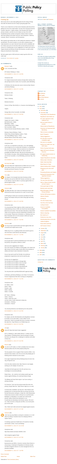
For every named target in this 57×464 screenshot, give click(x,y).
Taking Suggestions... (45, 136)
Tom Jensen (41, 99)
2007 (40, 254)
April (42, 241)
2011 (40, 106)
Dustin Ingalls (41, 95)
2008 (40, 252)
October (43, 228)
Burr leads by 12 (44, 215)
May (42, 239)
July (42, 234)
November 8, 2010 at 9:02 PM (14, 324)
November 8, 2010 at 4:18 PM (14, 89)
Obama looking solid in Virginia (47, 166)
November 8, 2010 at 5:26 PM (14, 114)
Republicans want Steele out (47, 116)
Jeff (5, 328)
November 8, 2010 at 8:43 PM (14, 311)
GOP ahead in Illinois (45, 225)
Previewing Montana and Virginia (48, 172)
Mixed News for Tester (45, 164)
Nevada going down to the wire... (48, 219)
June (42, 237)
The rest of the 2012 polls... (46, 180)
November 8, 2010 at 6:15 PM (14, 184)
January (43, 247)
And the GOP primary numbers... (48, 194)
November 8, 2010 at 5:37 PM (14, 139)
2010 (40, 108)
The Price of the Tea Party (46, 202)
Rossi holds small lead (45, 223)
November (43, 112)
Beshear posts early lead (46, 188)
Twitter (44, 19)
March (42, 243)
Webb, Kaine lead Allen (46, 162)
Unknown (7, 188)
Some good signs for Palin (46, 186)
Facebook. (50, 19)
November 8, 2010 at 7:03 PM (14, 219)
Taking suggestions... (45, 178)
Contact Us (40, 262)
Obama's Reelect (44, 196)
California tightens (44, 221)
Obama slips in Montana (46, 160)
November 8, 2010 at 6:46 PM (14, 201)
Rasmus (7, 344)
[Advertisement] (47, 78)
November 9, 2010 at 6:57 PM (14, 437)
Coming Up (43, 198)
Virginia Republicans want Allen (47, 157)
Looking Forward (44, 204)
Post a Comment (5, 454)
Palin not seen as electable (46, 132)
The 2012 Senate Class (46, 200)
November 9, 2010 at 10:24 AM (14, 425)
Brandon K (7, 66)
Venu (6, 175)
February (43, 245)
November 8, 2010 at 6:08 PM (14, 159)
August (42, 232)
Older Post (32, 456)
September (43, 230)
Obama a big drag (44, 213)
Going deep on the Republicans (47, 114)
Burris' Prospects (44, 134)
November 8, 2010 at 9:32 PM (14, 341)
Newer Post (3, 456)
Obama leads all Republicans (47, 126)
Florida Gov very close (45, 217)
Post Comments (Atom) (13, 459)
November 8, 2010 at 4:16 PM (14, 74)
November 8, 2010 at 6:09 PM (14, 171)
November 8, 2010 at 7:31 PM (14, 278)
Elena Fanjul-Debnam (43, 97)
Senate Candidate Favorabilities (48, 210)
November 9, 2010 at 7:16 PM (14, 450)
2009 (40, 250)
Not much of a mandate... (46, 142)
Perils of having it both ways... (47, 148)
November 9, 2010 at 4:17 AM (14, 409)
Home (18, 456)
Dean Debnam (41, 93)
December (43, 110)
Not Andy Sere (8, 163)
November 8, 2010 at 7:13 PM (14, 234)
